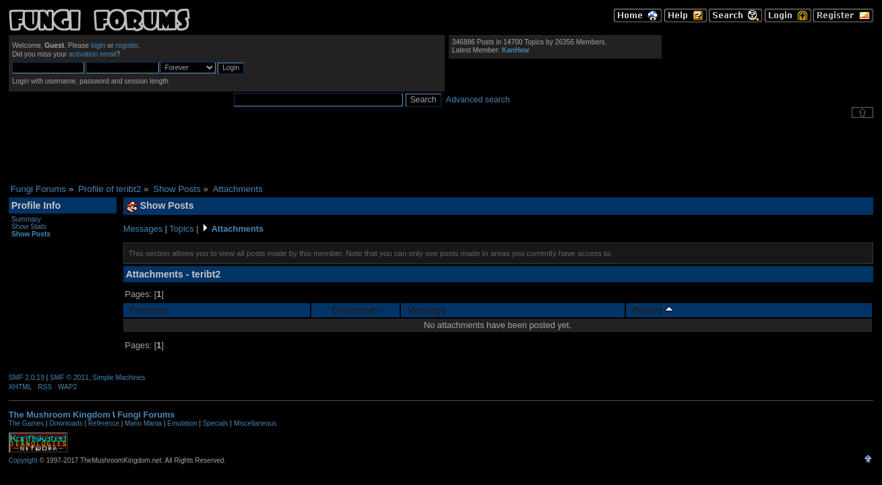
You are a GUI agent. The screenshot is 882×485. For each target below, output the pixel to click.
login (98, 45)
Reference (103, 423)
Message (426, 310)
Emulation (182, 423)
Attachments (238, 229)
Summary (26, 219)
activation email (93, 54)
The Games (26, 423)
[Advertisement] (441, 151)
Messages (142, 229)
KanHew (515, 50)
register (126, 45)
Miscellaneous (255, 423)
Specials (215, 423)
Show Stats (28, 226)
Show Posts (31, 234)
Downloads (355, 310)
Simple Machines (118, 377)
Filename (148, 310)
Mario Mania (143, 423)
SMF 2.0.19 (26, 377)
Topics (181, 229)
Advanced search (478, 99)
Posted (652, 310)
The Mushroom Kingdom (60, 415)
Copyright (23, 460)
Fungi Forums (146, 415)
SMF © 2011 (69, 377)
